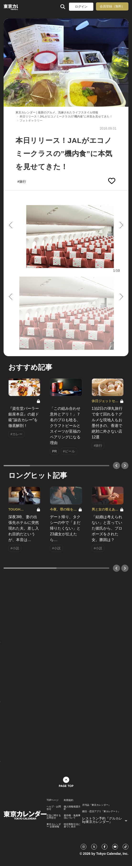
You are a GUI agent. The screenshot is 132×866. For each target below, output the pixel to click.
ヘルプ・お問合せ (54, 807)
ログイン (81, 6)
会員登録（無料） (112, 6)
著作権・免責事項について (72, 816)
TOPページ (52, 800)
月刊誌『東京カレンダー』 (96, 805)
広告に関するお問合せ (54, 816)
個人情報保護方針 (72, 807)
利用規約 (68, 800)
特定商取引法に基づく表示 (72, 825)
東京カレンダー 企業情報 (54, 825)
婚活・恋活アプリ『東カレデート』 (101, 811)
